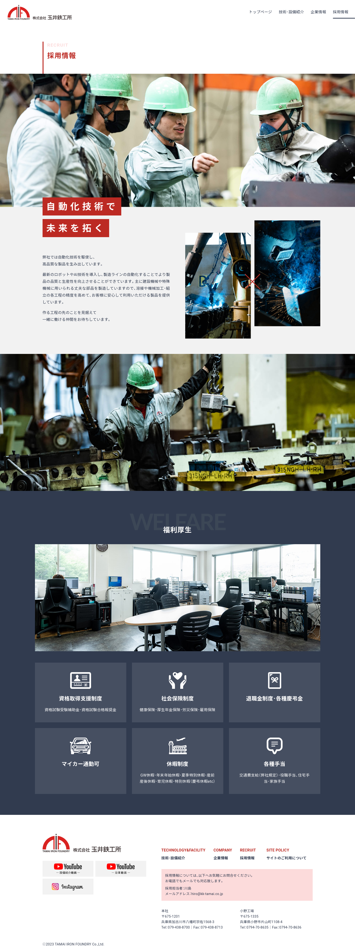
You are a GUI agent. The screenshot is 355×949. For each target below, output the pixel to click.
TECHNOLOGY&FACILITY (183, 850)
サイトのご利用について (287, 858)
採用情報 (247, 858)
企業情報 (221, 858)
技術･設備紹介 (173, 858)
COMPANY (223, 850)
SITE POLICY (278, 850)
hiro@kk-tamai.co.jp (207, 894)
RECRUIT (248, 850)
